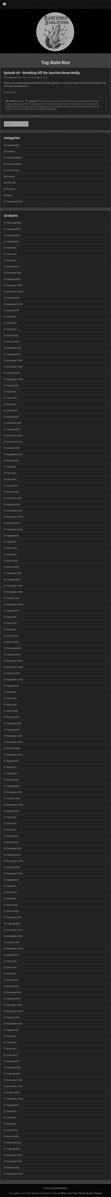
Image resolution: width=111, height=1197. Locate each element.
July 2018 (11, 692)
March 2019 (13, 641)
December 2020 (15, 510)
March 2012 (13, 1136)
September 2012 (15, 1098)
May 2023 (11, 329)
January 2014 (13, 998)
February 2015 (14, 917)
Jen (45, 77)
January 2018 (13, 729)
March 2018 (13, 717)
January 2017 (13, 785)
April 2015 (12, 904)
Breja (96, 100)
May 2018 (11, 704)
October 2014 (13, 942)
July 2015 (11, 886)
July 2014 (11, 961)
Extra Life (67, 103)
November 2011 (15, 1161)
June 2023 (12, 322)
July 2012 (11, 1111)
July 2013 (11, 1036)
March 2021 (13, 491)
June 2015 (12, 892)
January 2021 (13, 504)
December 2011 (14, 1155)
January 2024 (13, 279)
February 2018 (14, 723)
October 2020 (13, 523)
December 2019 (14, 585)
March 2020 (13, 566)
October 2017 (13, 748)
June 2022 (12, 397)
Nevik (34, 106)
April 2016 (12, 835)
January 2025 (13, 229)
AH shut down (43, 100)
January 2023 (13, 354)
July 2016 (11, 817)
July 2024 (11, 247)
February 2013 (14, 1067)
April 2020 (12, 560)
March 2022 (13, 416)
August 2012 (13, 1105)
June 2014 (12, 967)
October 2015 (13, 867)
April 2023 (12, 335)
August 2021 (13, 460)
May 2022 (11, 404)
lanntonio (10, 106)
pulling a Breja (62, 106)
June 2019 (12, 623)
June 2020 (12, 548)
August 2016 (13, 810)
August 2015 (13, 879)
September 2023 (15, 304)
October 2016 (13, 798)
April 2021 (12, 485)
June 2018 (12, 698)
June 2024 (12, 254)
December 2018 (14, 660)
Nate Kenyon (23, 106)
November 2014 (15, 936)
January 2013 (13, 1073)
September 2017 (15, 754)
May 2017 (11, 767)
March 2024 (13, 266)
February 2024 (14, 272)
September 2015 (15, 873)
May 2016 (11, 829)
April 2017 (12, 773)
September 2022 (15, 379)
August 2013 (13, 1029)
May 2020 (11, 554)
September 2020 (15, 529)
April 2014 (12, 979)
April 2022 (12, 410)
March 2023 (13, 341)
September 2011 (15, 1173)
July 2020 (11, 541)
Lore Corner (13, 170)
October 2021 (13, 447)
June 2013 (12, 1042)
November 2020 (15, 516)
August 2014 (13, 954)
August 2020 (13, 535)
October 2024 (13, 235)
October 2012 (13, 1092)
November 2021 (15, 441)
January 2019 (13, 654)
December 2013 (14, 1004)
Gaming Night (14, 157)
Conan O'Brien (13, 103)
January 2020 (14, 579)
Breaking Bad (85, 100)
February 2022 (14, 422)
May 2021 (11, 479)
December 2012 (14, 1080)
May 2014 (11, 973)
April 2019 (12, 635)
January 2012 (13, 1148)
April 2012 (12, 1130)
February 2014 (14, 992)
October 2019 (13, 598)
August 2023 (13, 310)
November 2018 (15, 666)
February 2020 (14, 573)
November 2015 (15, 860)
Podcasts (11, 182)
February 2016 (14, 848)
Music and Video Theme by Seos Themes (81, 1193)
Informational (14, 163)
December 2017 (14, 735)
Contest (10, 151)
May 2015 (11, 898)
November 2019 (15, 591)
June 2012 (12, 1117)
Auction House (59, 100)
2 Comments (50, 108)
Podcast (11, 176)
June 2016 (12, 823)
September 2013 (15, 1023)
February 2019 (14, 648)
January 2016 (13, 854)
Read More (10, 92)
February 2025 (14, 222)
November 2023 (15, 291)
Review (11, 188)
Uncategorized (14, 201)
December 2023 (14, 285)
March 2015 (13, 911)
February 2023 (14, 347)
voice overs (18, 108)
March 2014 (13, 986)
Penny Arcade (45, 106)
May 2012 (11, 1123)
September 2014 (15, 948)
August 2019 (13, 610)
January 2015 (13, 923)
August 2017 (13, 760)
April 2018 (12, 710)
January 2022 (13, 429)
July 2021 (11, 466)
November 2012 (15, 1086)
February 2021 (14, 498)
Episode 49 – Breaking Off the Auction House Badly (41, 72)
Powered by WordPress (55, 1188)
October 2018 (13, 673)
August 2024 (13, 241)
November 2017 (15, 742)
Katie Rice (92, 103)
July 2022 (11, 391)
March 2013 (13, 1061)
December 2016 (14, 792)
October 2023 (13, 297)
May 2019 (11, 629)
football (77, 103)
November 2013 (15, 1011)
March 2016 (13, 842)
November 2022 (15, 366)
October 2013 (13, 1017)
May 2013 (11, 1048)
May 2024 (11, 260)
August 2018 (13, 685)
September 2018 (15, 679)
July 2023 (11, 316)
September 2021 (15, 454)
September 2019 (15, 604)
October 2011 (13, 1167)
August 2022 (13, 385)
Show (21, 100)
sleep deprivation (80, 106)
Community (13, 145)
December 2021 (14, 435)
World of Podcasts (34, 108)
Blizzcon (72, 100)
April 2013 (12, 1054)
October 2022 (13, 372)
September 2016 (15, 804)
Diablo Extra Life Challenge (46, 103)
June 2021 (12, 472)
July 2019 (11, 616)
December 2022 (14, 360)
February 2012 (14, 1142)
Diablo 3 (26, 103)
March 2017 (13, 779)
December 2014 (14, 929)
